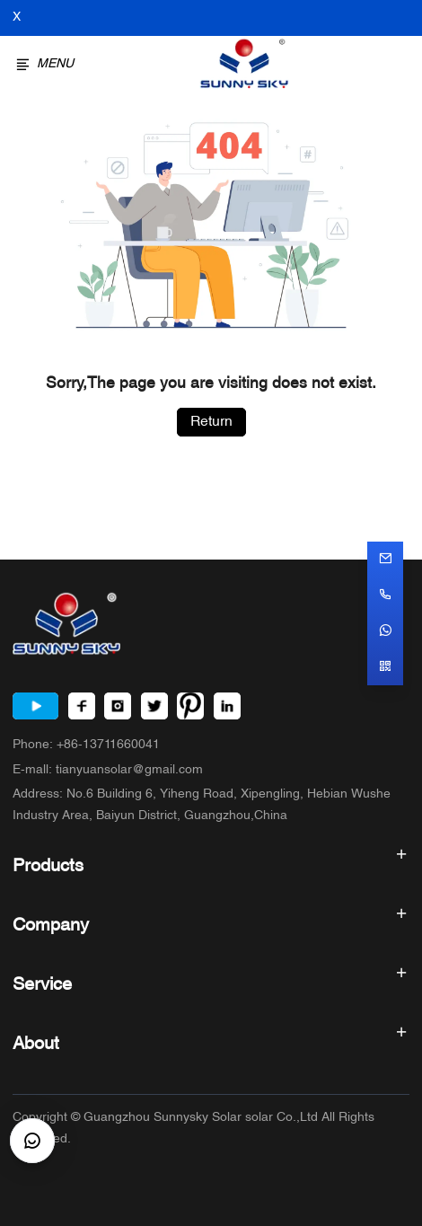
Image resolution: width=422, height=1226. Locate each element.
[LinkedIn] (227, 705)
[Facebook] (81, 705)
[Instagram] (117, 705)
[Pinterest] (190, 705)
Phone (86, 745)
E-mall (108, 770)
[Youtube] (35, 705)
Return (211, 422)
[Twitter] (154, 705)
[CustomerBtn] (32, 1140)
